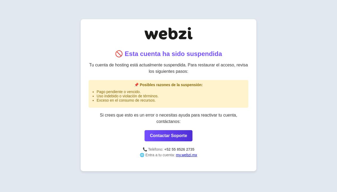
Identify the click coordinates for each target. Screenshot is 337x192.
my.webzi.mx (186, 155)
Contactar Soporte (168, 135)
